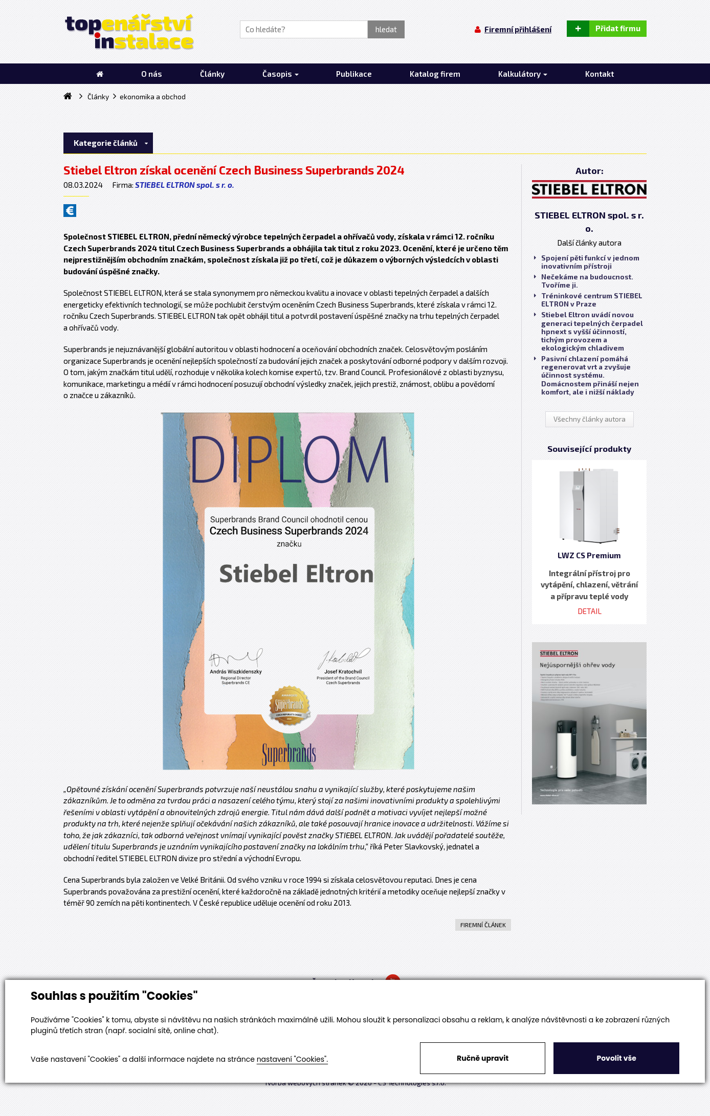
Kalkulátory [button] (522, 73)
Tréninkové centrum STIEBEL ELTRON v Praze (588, 300)
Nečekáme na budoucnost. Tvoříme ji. (583, 281)
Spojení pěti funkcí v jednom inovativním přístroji (586, 262)
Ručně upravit (482, 1058)
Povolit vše (616, 1058)
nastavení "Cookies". (292, 1059)
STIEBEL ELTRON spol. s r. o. (184, 184)
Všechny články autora (589, 419)
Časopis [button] (280, 73)
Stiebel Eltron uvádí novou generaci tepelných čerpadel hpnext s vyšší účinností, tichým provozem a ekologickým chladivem (588, 331)
